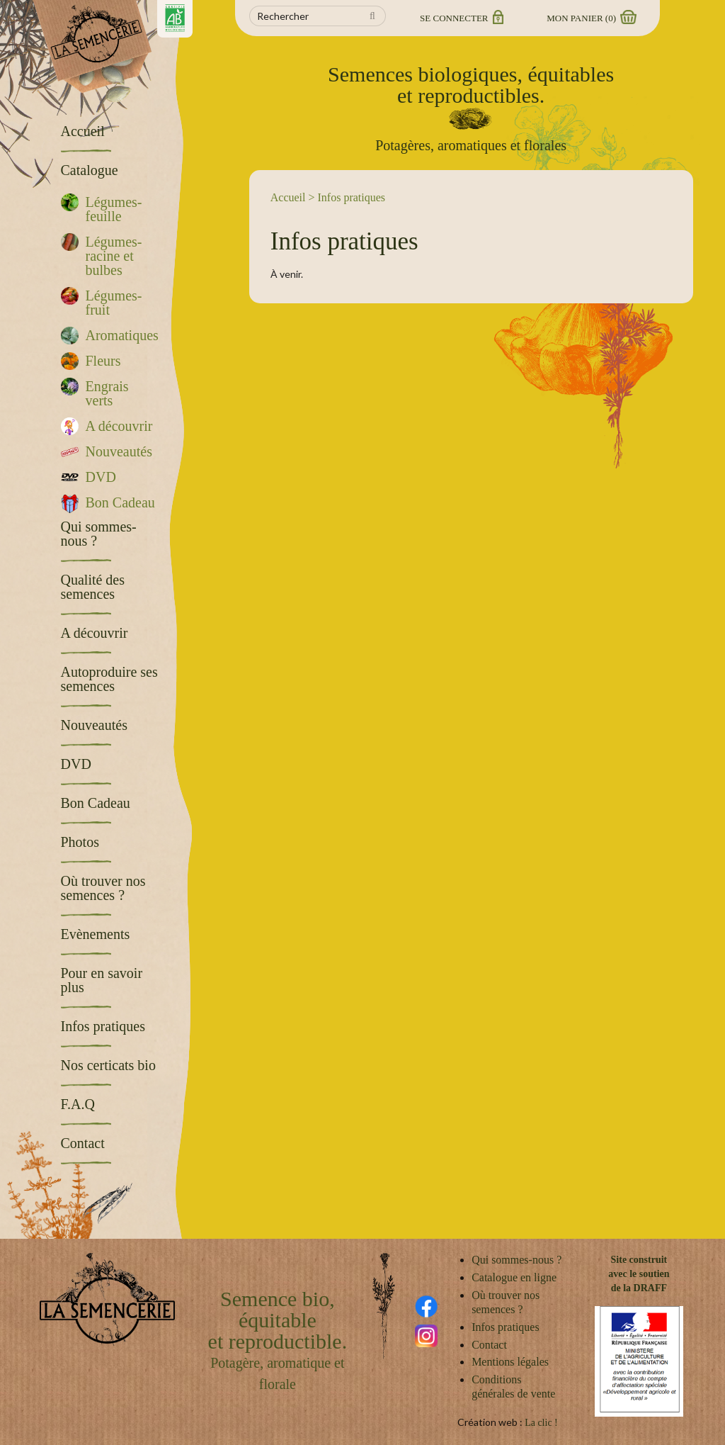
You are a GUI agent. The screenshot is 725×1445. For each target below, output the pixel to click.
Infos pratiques (506, 1327)
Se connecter (460, 18)
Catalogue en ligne (514, 1277)
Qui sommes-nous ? (516, 1260)
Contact (489, 1345)
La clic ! (541, 1422)
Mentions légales (510, 1362)
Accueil (288, 197)
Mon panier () (590, 18)
